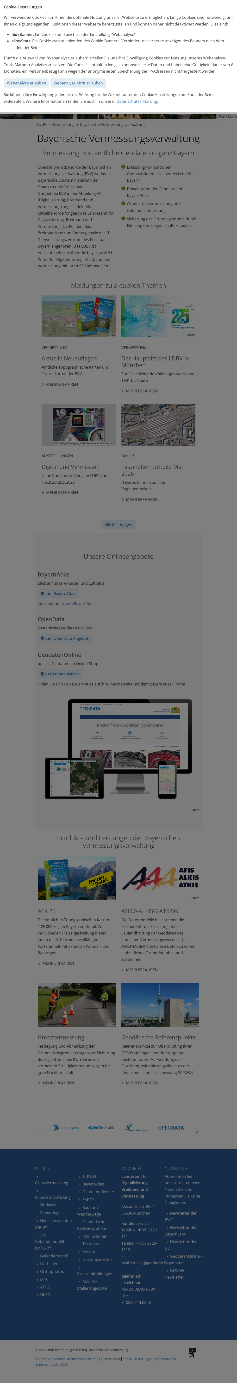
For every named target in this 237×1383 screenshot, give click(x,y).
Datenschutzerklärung (136, 101)
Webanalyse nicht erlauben (78, 83)
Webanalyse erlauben (26, 83)
